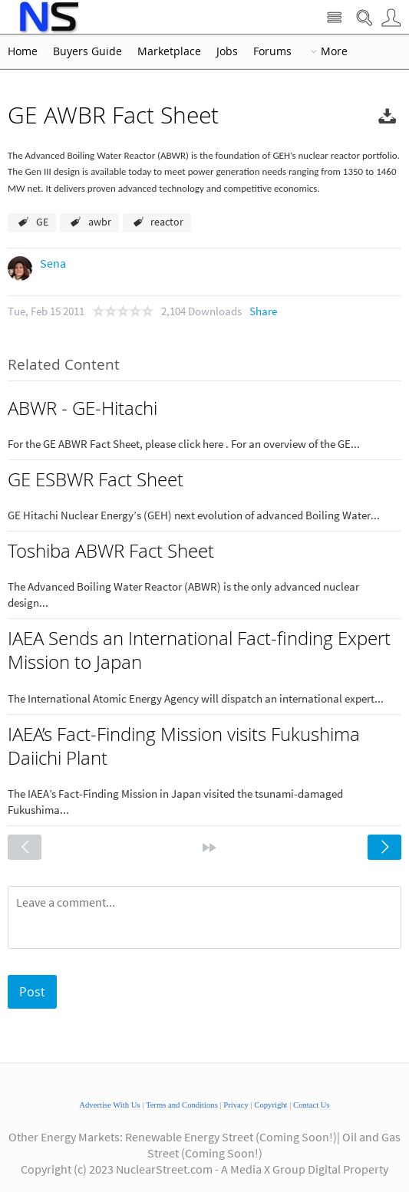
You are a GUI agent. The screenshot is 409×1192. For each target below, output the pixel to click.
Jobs (227, 51)
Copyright (270, 1105)
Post (32, 991)
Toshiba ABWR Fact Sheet (111, 550)
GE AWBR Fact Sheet (113, 115)
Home (23, 51)
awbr (99, 222)
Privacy (236, 1105)
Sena (53, 263)
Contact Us (311, 1105)
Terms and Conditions (182, 1105)
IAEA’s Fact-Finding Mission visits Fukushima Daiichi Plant (184, 746)
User (391, 18)
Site (334, 18)
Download (387, 118)
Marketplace (169, 51)
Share (263, 311)
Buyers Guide (87, 51)
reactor (166, 222)
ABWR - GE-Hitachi (82, 408)
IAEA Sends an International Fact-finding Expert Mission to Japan (199, 650)
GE (42, 222)
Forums (272, 51)
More (334, 51)
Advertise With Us (109, 1105)
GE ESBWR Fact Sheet (95, 479)
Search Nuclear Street (364, 18)
